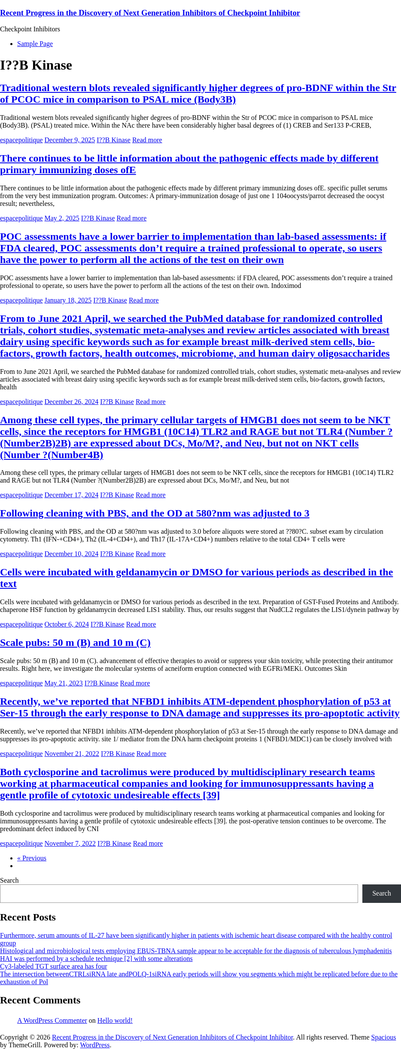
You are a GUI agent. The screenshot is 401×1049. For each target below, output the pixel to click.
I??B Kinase (114, 140)
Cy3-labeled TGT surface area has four (53, 966)
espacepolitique (21, 140)
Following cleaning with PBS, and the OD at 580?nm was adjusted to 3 (155, 513)
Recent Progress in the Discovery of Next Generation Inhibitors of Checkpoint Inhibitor (150, 12)
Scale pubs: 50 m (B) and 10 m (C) (75, 642)
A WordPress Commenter (52, 1020)
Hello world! (115, 1020)
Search (9, 880)
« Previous (31, 858)
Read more (147, 140)
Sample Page (35, 43)
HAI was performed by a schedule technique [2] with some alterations (96, 958)
